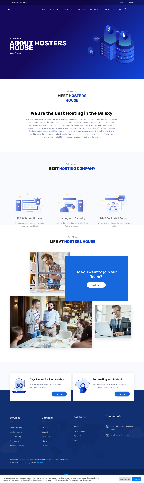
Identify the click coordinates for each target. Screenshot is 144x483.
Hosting (54, 9)
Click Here (39, 467)
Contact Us (67, 9)
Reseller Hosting (16, 454)
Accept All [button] (137, 479)
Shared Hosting (16, 450)
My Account (109, 9)
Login (120, 2)
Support (130, 2)
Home (42, 9)
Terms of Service (80, 450)
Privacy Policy (79, 455)
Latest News (95, 9)
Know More (59, 394)
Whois (76, 446)
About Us (81, 9)
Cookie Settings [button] (125, 479)
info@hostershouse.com (18, 2)
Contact (45, 454)
